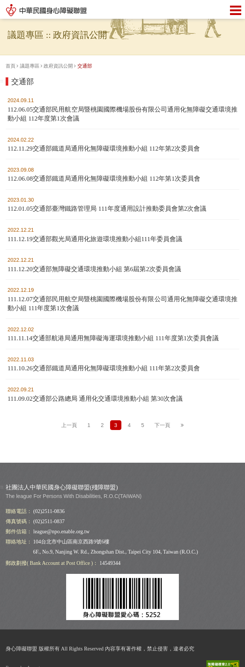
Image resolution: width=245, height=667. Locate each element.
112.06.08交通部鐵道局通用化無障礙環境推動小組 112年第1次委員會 (104, 178)
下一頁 (162, 425)
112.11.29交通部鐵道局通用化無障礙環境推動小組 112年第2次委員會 (104, 148)
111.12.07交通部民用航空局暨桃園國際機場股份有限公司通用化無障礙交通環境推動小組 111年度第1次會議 (122, 304)
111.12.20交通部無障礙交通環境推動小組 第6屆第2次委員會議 (94, 269)
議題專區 (29, 66)
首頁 (10, 66)
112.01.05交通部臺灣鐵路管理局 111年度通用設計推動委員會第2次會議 (107, 208)
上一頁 (69, 425)
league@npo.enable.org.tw (61, 531)
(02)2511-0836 (49, 511)
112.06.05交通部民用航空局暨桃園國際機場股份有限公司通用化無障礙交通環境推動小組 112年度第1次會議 (122, 114)
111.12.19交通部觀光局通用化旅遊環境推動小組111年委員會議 (95, 239)
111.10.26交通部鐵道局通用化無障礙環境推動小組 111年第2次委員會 (104, 368)
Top (224, 463)
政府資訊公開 (58, 66)
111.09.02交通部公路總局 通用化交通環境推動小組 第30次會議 (95, 398)
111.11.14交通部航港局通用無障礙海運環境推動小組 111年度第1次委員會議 (113, 338)
